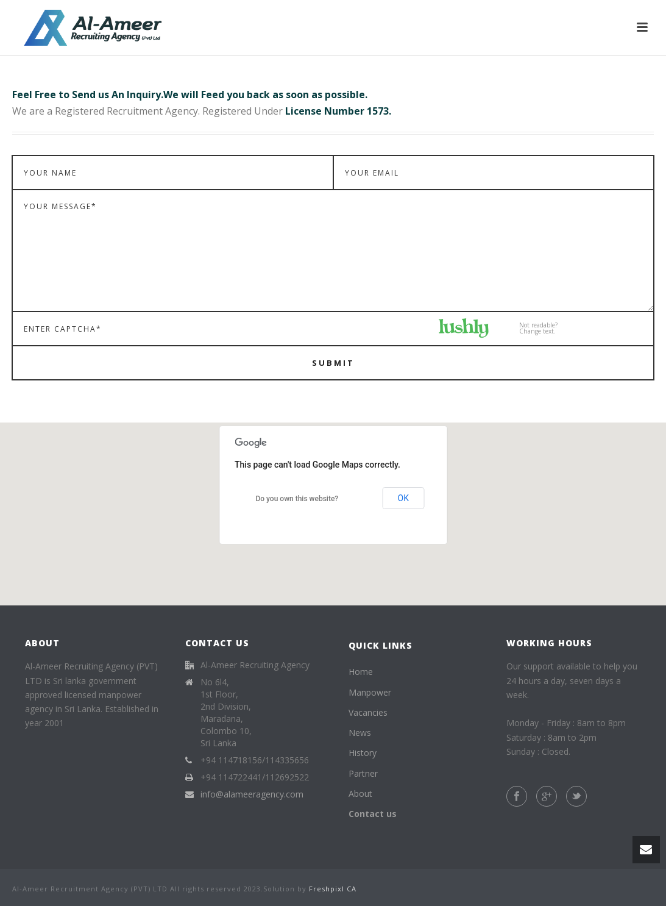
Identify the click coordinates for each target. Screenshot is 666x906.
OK (403, 498)
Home (361, 671)
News (360, 732)
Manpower (370, 692)
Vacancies (368, 712)
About (360, 793)
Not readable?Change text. (538, 328)
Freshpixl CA (332, 888)
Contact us (373, 813)
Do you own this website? (296, 498)
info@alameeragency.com (251, 794)
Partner (363, 773)
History (363, 752)
